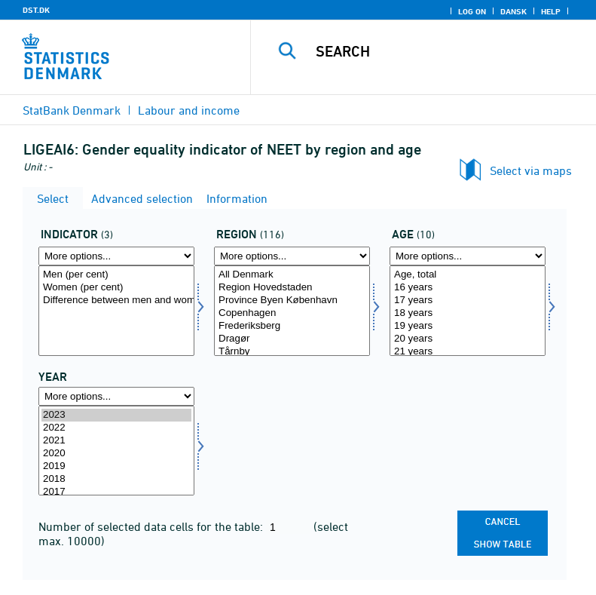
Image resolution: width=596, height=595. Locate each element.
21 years (468, 351)
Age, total (468, 274)
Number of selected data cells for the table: (152, 526)
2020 (116, 453)
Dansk (513, 11)
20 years (468, 339)
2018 (116, 479)
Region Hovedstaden (292, 287)
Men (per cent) (116, 274)
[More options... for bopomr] (292, 256)
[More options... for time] (116, 396)
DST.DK (36, 10)
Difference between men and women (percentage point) (116, 300)
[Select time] (116, 451)
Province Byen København (292, 300)
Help (551, 11)
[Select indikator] (116, 310)
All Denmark (292, 274)
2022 (116, 428)
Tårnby (292, 351)
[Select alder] (468, 310)
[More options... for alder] (468, 256)
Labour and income (189, 110)
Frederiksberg (292, 326)
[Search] (446, 51)
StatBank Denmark (72, 110)
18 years (468, 313)
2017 (116, 492)
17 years (468, 300)
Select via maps (531, 170)
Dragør (292, 339)
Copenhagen (292, 313)
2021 (116, 440)
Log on (472, 11)
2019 (116, 466)
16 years (468, 287)
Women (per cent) (116, 287)
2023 (116, 415)
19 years (468, 326)
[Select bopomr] (292, 310)
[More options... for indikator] (116, 256)
